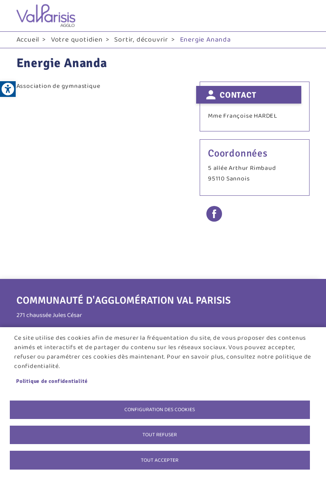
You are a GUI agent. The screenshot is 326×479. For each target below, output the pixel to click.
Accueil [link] (28, 39)
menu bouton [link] (302, 16)
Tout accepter (159, 459)
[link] (8, 89)
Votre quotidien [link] (77, 39)
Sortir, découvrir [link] (141, 39)
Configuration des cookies (159, 408)
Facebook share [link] (214, 214)
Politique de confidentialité (51, 380)
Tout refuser (159, 434)
